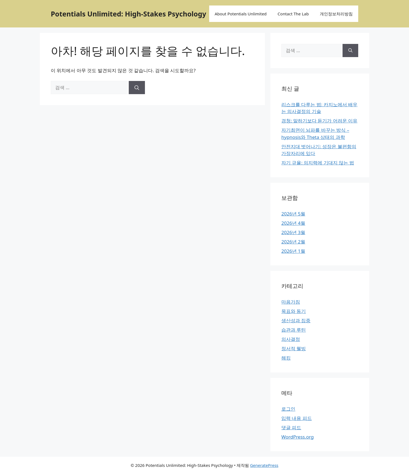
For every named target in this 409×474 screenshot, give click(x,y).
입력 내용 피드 (296, 418)
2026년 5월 (293, 214)
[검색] (137, 87)
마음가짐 (290, 302)
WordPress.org (297, 437)
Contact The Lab (293, 13)
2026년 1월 (293, 251)
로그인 (288, 409)
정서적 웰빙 (293, 348)
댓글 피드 (291, 427)
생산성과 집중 (295, 320)
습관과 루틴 (293, 330)
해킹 (286, 358)
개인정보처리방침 (336, 13)
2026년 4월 (293, 223)
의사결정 (290, 339)
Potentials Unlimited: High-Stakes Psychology (128, 13)
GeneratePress (264, 465)
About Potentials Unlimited (241, 13)
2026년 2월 (293, 242)
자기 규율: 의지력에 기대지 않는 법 (317, 162)
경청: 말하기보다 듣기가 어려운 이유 (319, 120)
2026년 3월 (293, 232)
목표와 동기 (293, 311)
